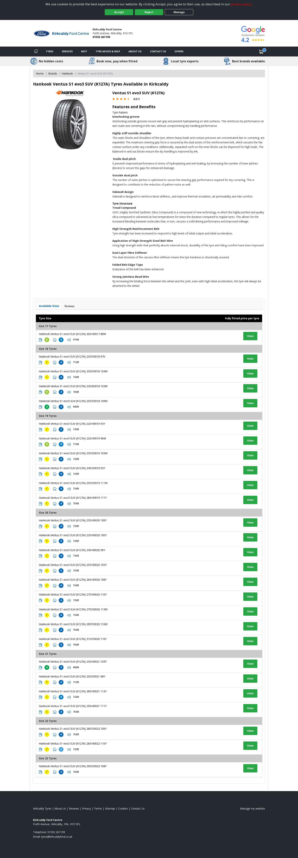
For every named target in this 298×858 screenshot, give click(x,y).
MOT (84, 51)
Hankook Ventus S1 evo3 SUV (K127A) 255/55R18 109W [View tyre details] (73, 401)
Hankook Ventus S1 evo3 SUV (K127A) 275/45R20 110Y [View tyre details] (73, 594)
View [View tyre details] (250, 336)
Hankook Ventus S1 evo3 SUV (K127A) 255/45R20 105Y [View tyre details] (73, 565)
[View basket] (261, 51)
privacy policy (241, 4)
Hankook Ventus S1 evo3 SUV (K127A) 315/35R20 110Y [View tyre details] (73, 639)
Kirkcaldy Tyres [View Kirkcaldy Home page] (42, 808)
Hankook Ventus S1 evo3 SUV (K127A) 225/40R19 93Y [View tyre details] (72, 423)
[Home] (36, 51)
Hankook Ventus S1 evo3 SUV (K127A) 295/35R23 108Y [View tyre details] (73, 766)
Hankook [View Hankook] (67, 73)
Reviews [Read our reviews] (74, 808)
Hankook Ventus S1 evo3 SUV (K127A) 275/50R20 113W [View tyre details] (73, 609)
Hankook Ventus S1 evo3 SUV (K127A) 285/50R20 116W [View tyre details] (73, 624)
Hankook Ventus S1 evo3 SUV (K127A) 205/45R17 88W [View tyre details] (72, 334)
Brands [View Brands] (52, 73)
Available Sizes (49, 306)
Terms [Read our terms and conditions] (98, 808)
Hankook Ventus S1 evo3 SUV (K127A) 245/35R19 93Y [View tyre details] (72, 468)
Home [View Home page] (40, 73)
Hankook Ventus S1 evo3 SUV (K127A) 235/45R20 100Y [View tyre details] (73, 520)
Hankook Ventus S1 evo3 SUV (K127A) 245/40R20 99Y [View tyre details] (72, 550)
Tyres (49, 51)
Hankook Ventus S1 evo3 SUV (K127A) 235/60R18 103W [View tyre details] (73, 386)
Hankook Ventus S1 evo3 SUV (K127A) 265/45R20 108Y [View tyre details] (73, 579)
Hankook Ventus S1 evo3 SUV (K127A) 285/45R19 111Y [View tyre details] (73, 498)
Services (67, 51)
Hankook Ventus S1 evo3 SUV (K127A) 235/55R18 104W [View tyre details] (73, 371)
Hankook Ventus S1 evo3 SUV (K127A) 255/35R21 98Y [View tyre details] (72, 676)
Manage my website (252, 808)
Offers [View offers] (179, 51)
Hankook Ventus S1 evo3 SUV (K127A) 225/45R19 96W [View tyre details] (72, 438)
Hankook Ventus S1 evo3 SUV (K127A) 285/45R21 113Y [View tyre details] (73, 691)
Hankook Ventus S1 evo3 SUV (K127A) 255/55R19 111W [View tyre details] (73, 483)
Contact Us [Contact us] (158, 51)
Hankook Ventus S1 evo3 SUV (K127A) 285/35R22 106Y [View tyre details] (73, 728)
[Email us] (56, 836)
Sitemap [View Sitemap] (110, 808)
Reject (149, 12)
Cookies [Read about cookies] (123, 808)
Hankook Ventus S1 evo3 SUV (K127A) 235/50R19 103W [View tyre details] (73, 453)
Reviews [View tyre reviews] (69, 306)
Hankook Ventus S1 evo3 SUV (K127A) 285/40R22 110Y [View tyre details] (73, 743)
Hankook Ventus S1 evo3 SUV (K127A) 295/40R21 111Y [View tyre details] (73, 706)
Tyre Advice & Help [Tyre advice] (108, 51)
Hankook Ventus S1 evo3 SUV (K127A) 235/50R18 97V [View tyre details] (72, 356)
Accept (119, 12)
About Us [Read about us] (60, 808)
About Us (135, 51)
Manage (179, 12)
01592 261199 (101, 37)
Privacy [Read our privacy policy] (86, 808)
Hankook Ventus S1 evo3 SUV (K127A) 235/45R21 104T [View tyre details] (73, 661)
